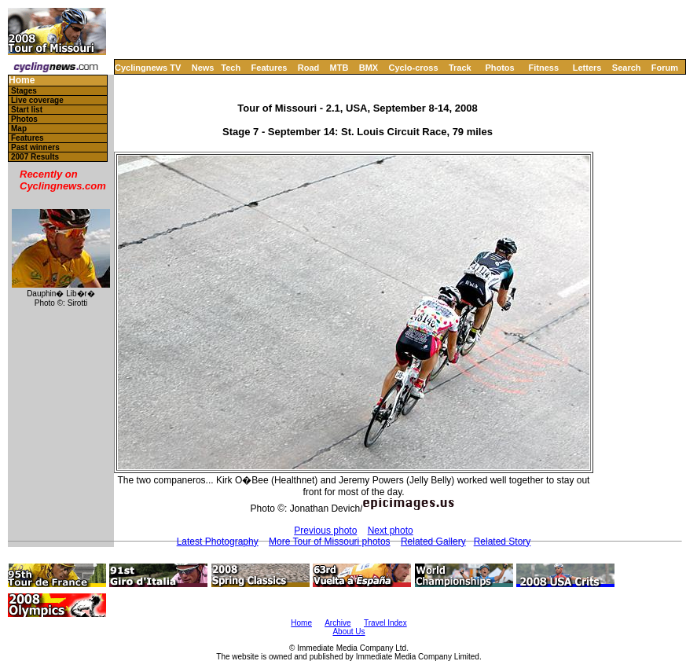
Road (309, 67)
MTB (339, 67)
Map (19, 128)
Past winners (35, 147)
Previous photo (325, 530)
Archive (337, 623)
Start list (26, 109)
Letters (587, 67)
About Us (348, 631)
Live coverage (37, 100)
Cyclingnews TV (148, 67)
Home (22, 80)
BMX (368, 67)
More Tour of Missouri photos (330, 541)
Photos (499, 67)
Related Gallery (433, 541)
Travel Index (385, 623)
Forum (664, 67)
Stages (24, 90)
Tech (230, 67)
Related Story (502, 541)
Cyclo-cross (413, 67)
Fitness (543, 67)
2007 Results (35, 156)
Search (626, 67)
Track (460, 67)
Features (269, 67)
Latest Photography (218, 541)
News (203, 67)
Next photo (390, 530)
